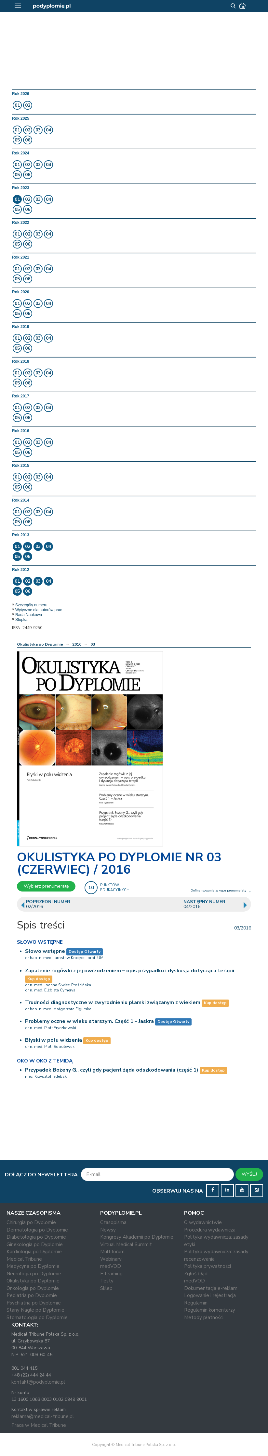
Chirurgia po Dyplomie (31, 1222)
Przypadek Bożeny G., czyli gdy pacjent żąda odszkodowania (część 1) (111, 1070)
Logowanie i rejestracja (210, 1295)
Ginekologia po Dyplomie (35, 1244)
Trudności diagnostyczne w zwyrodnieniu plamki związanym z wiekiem (112, 1002)
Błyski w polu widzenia (53, 1040)
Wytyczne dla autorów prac (38, 610)
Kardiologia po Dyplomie (34, 1251)
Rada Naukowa (28, 615)
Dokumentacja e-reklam (210, 1288)
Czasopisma (113, 1222)
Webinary (111, 1259)
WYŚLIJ (249, 1174)
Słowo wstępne (45, 951)
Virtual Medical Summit (126, 1244)
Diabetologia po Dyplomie (36, 1237)
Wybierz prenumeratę (46, 886)
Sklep (106, 1288)
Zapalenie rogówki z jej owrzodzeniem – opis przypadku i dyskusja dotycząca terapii (129, 970)
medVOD (110, 1266)
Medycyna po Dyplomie (33, 1266)
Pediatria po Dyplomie (32, 1295)
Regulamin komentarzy (209, 1310)
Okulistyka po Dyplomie (40, 644)
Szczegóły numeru (31, 605)
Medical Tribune (24, 1259)
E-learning (111, 1273)
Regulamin (196, 1303)
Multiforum (112, 1251)
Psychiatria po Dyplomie (34, 1303)
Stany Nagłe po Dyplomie (35, 1310)
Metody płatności (203, 1317)
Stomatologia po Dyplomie (37, 1317)
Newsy (108, 1230)
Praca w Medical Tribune (38, 1425)
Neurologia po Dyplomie (34, 1273)
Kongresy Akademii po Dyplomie (136, 1237)
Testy (107, 1281)
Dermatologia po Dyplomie (37, 1230)
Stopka (21, 619)
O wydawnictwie (203, 1222)
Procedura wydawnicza (209, 1230)
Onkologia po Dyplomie (33, 1288)
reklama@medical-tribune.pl (42, 1416)
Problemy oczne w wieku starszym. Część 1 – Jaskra (89, 1021)
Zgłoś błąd (196, 1273)
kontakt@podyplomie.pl (38, 1382)
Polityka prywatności (207, 1266)
